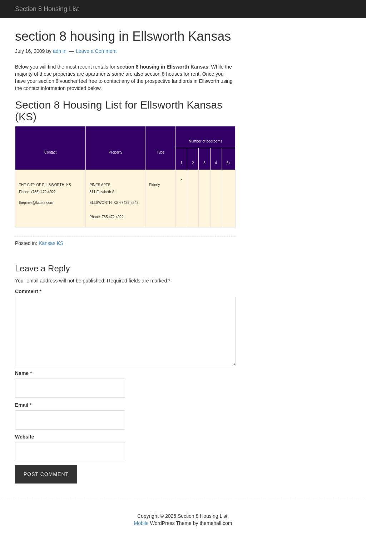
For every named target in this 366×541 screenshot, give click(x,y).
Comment (28, 291)
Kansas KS (51, 243)
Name (23, 373)
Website (24, 437)
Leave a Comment (96, 51)
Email (23, 405)
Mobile (141, 523)
